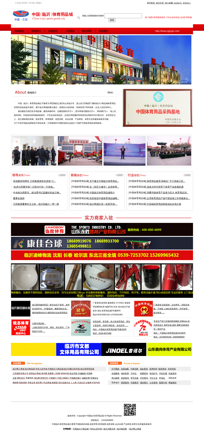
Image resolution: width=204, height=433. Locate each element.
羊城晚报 (82, 373)
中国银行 (53, 378)
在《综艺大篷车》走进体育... (104, 187)
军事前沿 (94, 378)
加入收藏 (169, 3)
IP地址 (162, 378)
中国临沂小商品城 (55, 369)
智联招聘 (23, 383)
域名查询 (144, 369)
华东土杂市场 (41, 369)
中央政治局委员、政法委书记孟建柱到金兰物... (37, 192)
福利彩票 (125, 373)
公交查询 (154, 383)
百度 (15, 378)
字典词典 (134, 369)
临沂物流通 (122, 429)
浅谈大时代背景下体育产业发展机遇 (165, 187)
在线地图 (125, 369)
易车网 (39, 383)
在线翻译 (116, 373)
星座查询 (125, 378)
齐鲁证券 (31, 383)
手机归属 (163, 373)
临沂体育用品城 (87, 369)
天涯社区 (81, 383)
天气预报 (115, 369)
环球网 (89, 373)
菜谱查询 (125, 383)
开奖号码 (96, 383)
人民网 (57, 373)
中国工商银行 (63, 378)
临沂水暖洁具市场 (72, 369)
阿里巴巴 (44, 378)
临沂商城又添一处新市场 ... (103, 204)
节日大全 (153, 378)
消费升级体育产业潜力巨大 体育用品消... (167, 192)
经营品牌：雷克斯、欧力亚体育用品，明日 (111, 321)
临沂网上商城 (18, 369)
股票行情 (163, 383)
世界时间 (153, 369)
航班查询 (162, 369)
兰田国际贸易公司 (20, 373)
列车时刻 (172, 369)
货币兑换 (135, 378)
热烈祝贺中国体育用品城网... (104, 198)
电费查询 (144, 373)
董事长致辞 (19, 198)
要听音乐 (21, 378)
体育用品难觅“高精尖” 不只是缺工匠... (165, 181)
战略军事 (86, 378)
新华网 (44, 373)
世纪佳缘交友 (64, 383)
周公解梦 (116, 378)
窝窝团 (55, 383)
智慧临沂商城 (35, 373)
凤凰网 (51, 373)
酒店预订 (144, 383)
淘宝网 (37, 378)
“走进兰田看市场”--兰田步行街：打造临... (34, 187)
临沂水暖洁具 (109, 429)
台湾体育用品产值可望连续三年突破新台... (168, 198)
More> (110, 92)
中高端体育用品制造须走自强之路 (163, 204)
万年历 (134, 373)
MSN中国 (65, 373)
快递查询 (172, 373)
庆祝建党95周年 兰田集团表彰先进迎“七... (34, 181)
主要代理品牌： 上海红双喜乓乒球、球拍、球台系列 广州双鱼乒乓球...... (51, 327)
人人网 (74, 383)
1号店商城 (47, 383)
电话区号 (154, 373)
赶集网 (89, 383)
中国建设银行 (75, 378)
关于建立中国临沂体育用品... (104, 181)
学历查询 (144, 378)
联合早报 (73, 373)
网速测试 (172, 383)
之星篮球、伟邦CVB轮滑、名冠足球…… (110, 325)
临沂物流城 (30, 369)
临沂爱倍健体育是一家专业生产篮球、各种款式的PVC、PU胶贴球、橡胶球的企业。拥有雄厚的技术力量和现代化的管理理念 (51, 309)
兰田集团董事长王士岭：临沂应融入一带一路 (36, 204)
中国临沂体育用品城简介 (102, 192)
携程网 (16, 383)
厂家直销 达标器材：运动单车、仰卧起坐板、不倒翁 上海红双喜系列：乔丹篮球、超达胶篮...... (171, 309)
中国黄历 (134, 383)
